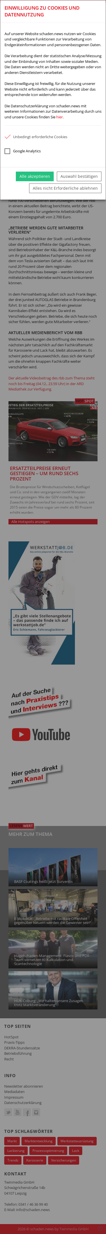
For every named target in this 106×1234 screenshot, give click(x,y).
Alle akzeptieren (35, 176)
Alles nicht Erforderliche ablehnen (65, 188)
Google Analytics (23, 151)
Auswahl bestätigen (79, 176)
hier (59, 116)
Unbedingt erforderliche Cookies (36, 136)
